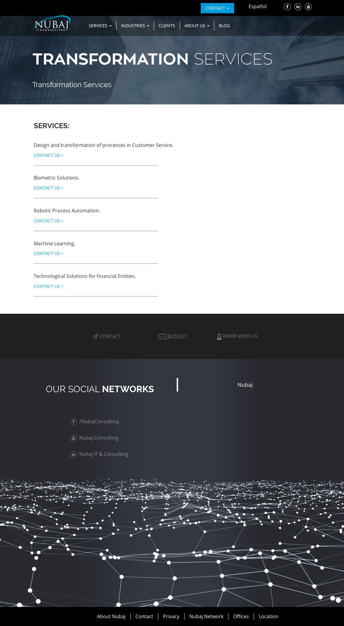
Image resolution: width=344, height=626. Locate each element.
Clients (167, 25)
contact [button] (217, 8)
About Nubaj (111, 616)
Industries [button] (135, 25)
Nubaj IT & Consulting (100, 454)
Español (258, 6)
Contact (107, 336)
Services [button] (100, 25)
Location (268, 616)
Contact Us (49, 155)
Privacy (171, 616)
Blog (224, 25)
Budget (172, 336)
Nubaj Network (206, 616)
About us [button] (196, 25)
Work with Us (237, 336)
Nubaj (245, 384)
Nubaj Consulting (95, 437)
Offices (241, 616)
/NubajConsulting (95, 421)
